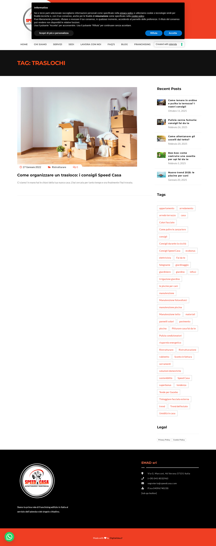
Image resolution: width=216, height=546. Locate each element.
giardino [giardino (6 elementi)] (180, 271)
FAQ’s (111, 44)
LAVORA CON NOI (91, 44)
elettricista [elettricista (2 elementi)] (165, 257)
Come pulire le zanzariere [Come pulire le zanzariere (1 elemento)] (172, 229)
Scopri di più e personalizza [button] (54, 33)
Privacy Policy (164, 440)
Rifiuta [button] (153, 33)
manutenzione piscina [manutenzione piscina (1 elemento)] (170, 307)
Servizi (57, 44)
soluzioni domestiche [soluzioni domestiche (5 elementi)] (170, 370)
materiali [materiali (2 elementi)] (190, 314)
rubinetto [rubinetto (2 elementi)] (164, 356)
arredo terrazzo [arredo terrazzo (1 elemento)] (167, 215)
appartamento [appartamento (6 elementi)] (166, 208)
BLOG (124, 44)
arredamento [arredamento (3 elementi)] (186, 208)
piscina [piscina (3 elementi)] (163, 328)
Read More (24, 188)
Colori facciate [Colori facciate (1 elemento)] (167, 222)
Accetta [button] (173, 33)
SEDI (71, 44)
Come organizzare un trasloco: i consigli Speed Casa (69, 175)
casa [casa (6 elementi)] (183, 215)
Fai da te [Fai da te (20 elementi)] (180, 257)
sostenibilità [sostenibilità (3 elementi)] (165, 378)
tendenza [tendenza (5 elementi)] (181, 385)
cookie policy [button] (137, 16)
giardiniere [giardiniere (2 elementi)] (165, 271)
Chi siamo (40, 44)
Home (24, 44)
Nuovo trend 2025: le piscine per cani (181, 174)
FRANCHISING (142, 44)
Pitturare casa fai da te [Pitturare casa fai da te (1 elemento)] (184, 328)
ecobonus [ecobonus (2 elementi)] (190, 250)
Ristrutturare (59, 167)
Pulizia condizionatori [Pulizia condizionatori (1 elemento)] (170, 335)
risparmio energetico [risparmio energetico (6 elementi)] (170, 342)
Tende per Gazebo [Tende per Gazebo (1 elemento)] (168, 392)
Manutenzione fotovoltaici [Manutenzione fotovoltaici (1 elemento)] (173, 300)
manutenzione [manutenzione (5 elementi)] (166, 293)
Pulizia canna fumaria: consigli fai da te (182, 122)
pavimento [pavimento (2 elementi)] (184, 321)
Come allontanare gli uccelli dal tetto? (181, 138)
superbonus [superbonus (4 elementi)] (165, 385)
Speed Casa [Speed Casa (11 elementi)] (184, 378)
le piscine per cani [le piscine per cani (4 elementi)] (168, 286)
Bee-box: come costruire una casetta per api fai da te (181, 156)
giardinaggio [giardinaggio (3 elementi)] (182, 264)
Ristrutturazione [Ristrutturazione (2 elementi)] (187, 349)
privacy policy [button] (126, 13)
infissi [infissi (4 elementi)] (193, 271)
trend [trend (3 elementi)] (162, 406)
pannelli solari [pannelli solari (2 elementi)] (166, 321)
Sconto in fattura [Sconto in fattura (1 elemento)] (183, 356)
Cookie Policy (179, 440)
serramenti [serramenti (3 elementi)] (165, 363)
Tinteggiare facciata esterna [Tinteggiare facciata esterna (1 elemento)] (174, 399)
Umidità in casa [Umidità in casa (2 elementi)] (167, 413)
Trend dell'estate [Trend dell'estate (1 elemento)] (179, 406)
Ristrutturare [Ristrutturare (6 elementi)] (166, 349)
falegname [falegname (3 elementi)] (164, 264)
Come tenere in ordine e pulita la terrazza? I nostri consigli (182, 103)
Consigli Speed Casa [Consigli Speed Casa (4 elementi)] (169, 250)
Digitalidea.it (116, 538)
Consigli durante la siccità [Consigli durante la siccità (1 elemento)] (172, 243)
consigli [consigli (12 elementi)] (163, 236)
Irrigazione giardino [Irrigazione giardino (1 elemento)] (169, 279)
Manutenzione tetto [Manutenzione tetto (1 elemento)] (169, 314)
